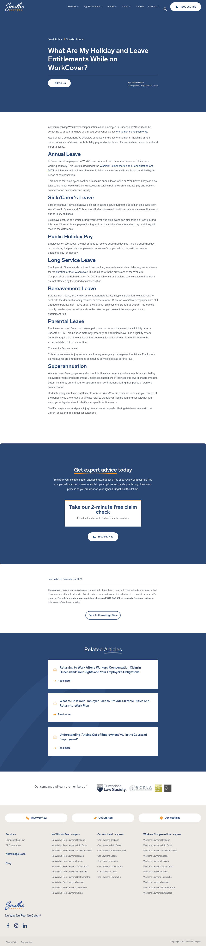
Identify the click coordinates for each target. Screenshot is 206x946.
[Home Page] (14, 6)
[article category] (75, 39)
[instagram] (16, 925)
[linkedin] (25, 925)
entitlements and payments (131, 131)
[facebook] (8, 925)
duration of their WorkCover (71, 272)
